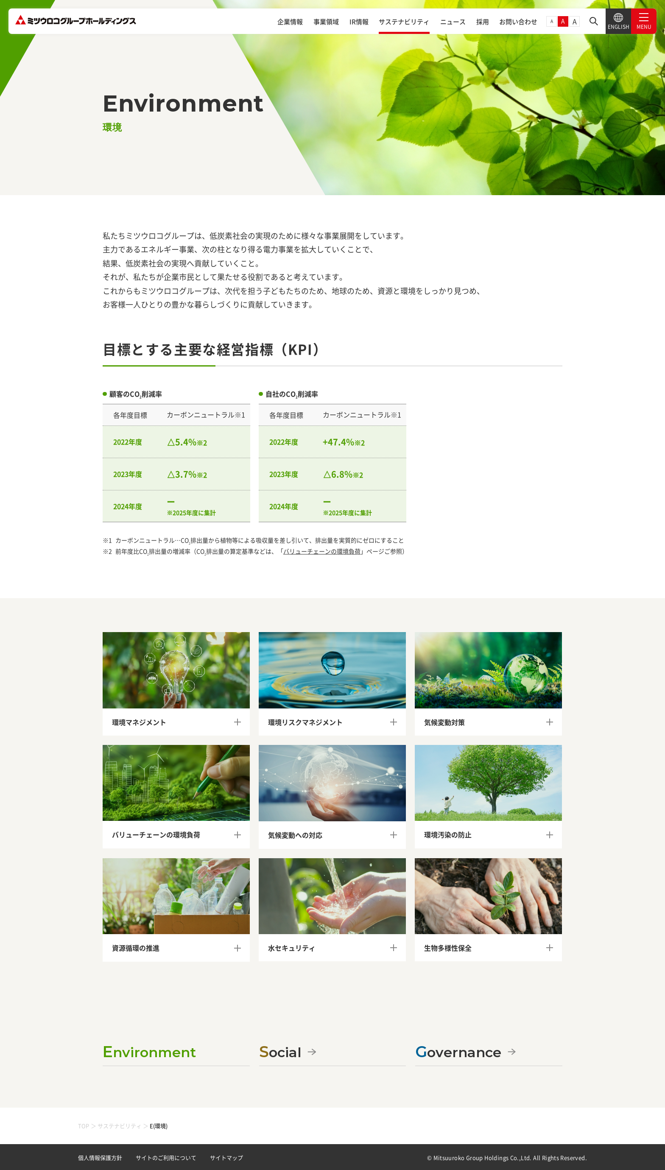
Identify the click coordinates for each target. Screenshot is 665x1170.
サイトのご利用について (166, 1157)
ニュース (453, 21)
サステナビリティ (404, 21)
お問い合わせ (518, 21)
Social (280, 1051)
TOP (83, 1126)
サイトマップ (226, 1157)
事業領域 (326, 21)
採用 (482, 21)
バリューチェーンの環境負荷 (321, 551)
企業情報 (290, 21)
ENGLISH (618, 22)
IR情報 (359, 21)
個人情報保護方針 (100, 1157)
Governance (458, 1051)
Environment (149, 1051)
